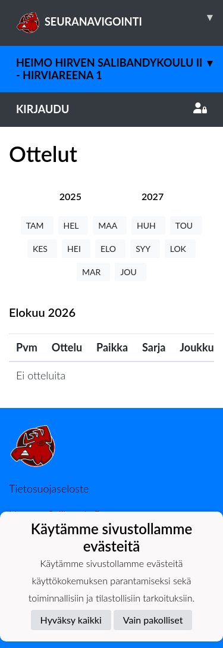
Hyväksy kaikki (71, 619)
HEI (76, 249)
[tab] (70, 196)
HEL (73, 225)
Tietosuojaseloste (49, 488)
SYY (145, 249)
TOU (186, 225)
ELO (110, 249)
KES (42, 249)
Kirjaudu (111, 109)
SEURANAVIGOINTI (119, 17)
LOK (180, 249)
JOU (130, 272)
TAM (37, 225)
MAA (109, 225)
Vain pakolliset (153, 619)
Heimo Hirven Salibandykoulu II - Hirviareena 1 (119, 64)
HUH (148, 225)
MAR (93, 272)
